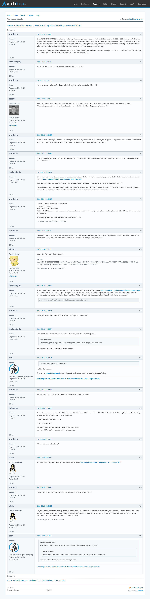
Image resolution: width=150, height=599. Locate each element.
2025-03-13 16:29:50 (44, 99)
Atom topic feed (137, 588)
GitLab (113, 4)
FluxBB (140, 591)
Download (142, 4)
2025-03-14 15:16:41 (44, 172)
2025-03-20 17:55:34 (44, 487)
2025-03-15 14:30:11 (44, 310)
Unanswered (137, 19)
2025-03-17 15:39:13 (44, 390)
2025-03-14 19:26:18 (44, 231)
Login (38, 15)
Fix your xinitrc (94, 379)
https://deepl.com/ (53, 373)
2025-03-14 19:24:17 (44, 199)
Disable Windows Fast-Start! (77, 379)
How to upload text (43, 379)
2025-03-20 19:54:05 (44, 536)
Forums (96, 4)
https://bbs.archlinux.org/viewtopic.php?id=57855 (62, 179)
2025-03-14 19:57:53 (44, 249)
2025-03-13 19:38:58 (44, 154)
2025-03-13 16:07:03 (44, 80)
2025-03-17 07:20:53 (44, 357)
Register (31, 15)
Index (9, 15)
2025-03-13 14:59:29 (44, 34)
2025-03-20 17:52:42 (44, 458)
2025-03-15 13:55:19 (44, 285)
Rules (16, 15)
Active (129, 19)
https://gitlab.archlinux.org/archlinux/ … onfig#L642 (100, 462)
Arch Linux (14, 3)
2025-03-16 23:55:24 (44, 329)
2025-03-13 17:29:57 (44, 135)
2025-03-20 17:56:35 (44, 506)
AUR (132, 4)
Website (14, 126)
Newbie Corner (24, 25)
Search (22, 15)
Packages (85, 4)
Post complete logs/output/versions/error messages (121, 290)
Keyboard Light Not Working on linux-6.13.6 (57, 25)
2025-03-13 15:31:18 (44, 62)
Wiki (105, 4)
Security (123, 4)
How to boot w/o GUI (58, 379)
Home (75, 4)
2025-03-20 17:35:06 (44, 439)
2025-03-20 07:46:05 (44, 408)
